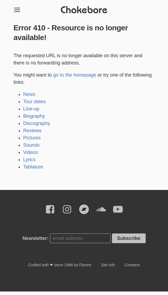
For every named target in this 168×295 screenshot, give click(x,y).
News (29, 97)
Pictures (32, 141)
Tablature (33, 170)
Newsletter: (35, 241)
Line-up (31, 112)
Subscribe (129, 241)
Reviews (32, 134)
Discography (36, 126)
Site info (108, 268)
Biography (34, 119)
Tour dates (34, 105)
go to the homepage (74, 78)
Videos (30, 156)
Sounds (31, 148)
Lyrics (29, 163)
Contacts (132, 268)
